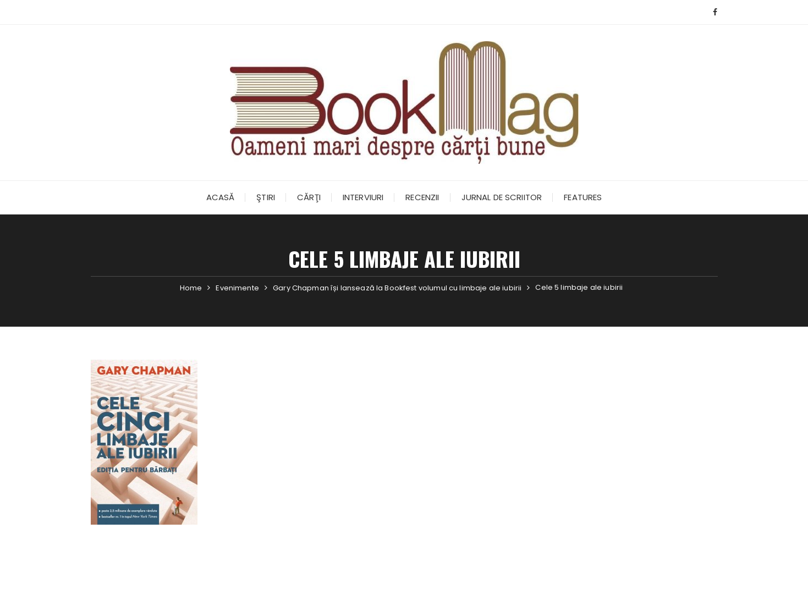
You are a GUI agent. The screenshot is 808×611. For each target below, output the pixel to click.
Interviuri (363, 197)
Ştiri (265, 197)
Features (583, 197)
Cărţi (309, 197)
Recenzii (422, 197)
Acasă (220, 197)
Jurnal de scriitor (501, 197)
